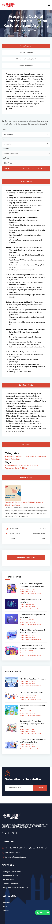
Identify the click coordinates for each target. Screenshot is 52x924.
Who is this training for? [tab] (26, 59)
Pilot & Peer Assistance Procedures (33, 679)
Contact (6, 910)
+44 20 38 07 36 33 (12, 852)
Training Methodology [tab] (26, 65)
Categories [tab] (26, 444)
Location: (5, 149)
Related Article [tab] (26, 477)
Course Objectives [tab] (26, 52)
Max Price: (5, 158)
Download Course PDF (26, 558)
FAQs (5, 906)
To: (3, 139)
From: (4, 130)
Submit (40, 788)
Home (18, 31)
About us (6, 902)
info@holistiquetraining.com (15, 857)
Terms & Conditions (10, 884)
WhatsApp (43, 912)
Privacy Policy (8, 880)
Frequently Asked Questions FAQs (15, 888)
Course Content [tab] (26, 182)
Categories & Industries (12, 872)
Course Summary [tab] (26, 46)
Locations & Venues (10, 876)
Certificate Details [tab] (26, 385)
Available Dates (7, 168)
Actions (43, 168)
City (24, 168)
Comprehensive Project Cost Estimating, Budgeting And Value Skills (32, 724)
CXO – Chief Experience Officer (31, 693)
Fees (33, 168)
